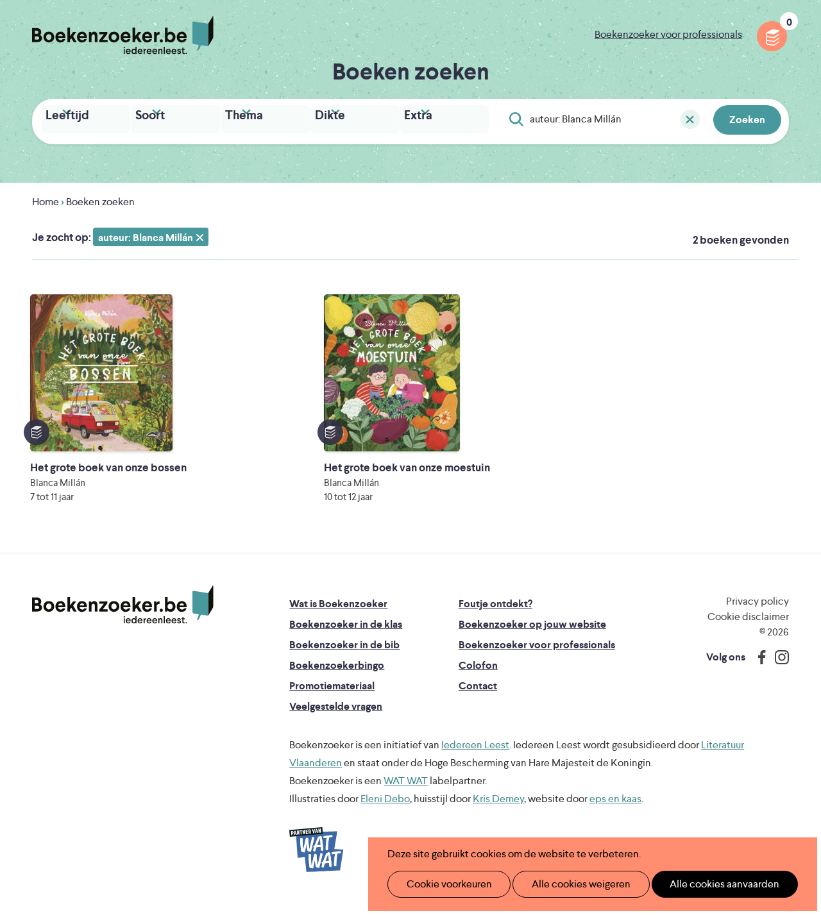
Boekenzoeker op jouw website (532, 634)
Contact (478, 696)
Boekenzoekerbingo (336, 675)
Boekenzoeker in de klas (345, 634)
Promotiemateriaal (332, 696)
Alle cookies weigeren (567, 884)
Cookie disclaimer (748, 627)
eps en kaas (615, 809)
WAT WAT (406, 791)
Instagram (777, 667)
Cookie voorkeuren (443, 884)
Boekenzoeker (123, 35)
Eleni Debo (385, 809)
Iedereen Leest (475, 755)
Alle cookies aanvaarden (703, 884)
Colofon (478, 675)
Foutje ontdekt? (495, 614)
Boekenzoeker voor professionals (668, 34)
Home (45, 198)
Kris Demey (498, 809)
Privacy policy (757, 611)
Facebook (759, 667)
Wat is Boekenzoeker (338, 614)
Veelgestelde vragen (335, 716)
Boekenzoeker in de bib (344, 655)
